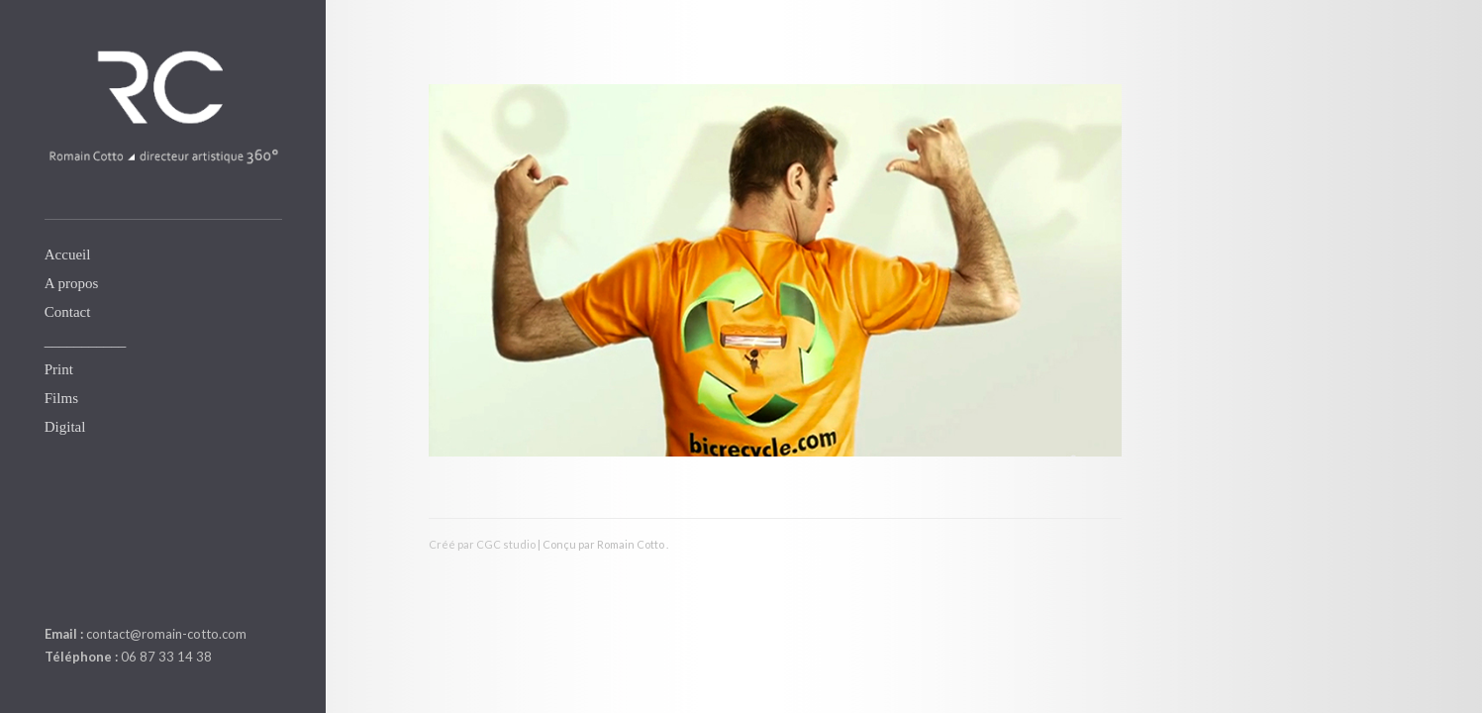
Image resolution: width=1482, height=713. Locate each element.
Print (59, 369)
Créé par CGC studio (482, 544)
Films (61, 398)
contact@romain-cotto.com (166, 634)
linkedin (56, 587)
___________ (86, 341)
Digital (65, 427)
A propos (72, 283)
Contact (68, 312)
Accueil (68, 254)
